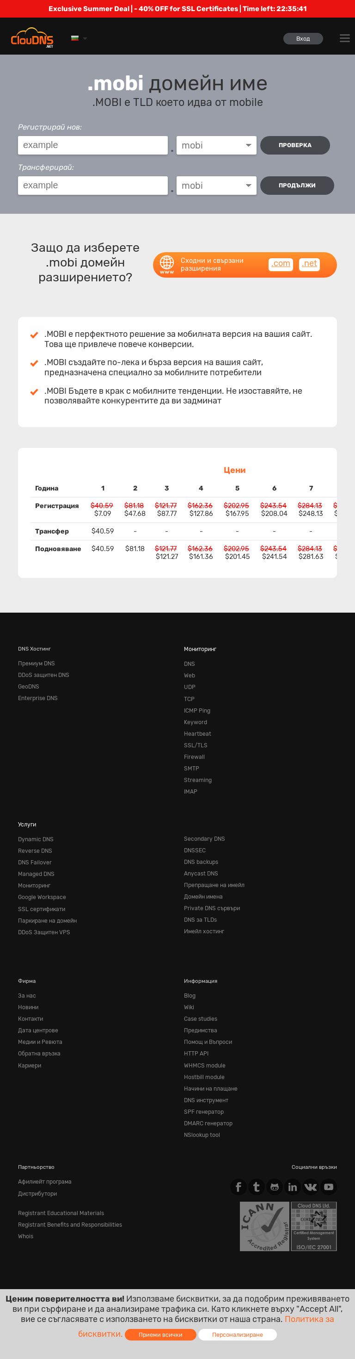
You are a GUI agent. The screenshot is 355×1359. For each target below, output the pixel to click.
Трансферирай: (46, 167)
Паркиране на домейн (46, 907)
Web (189, 674)
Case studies (199, 1003)
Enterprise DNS (36, 696)
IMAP (190, 784)
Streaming (196, 773)
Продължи (298, 185)
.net (309, 263)
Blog (190, 981)
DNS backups (200, 852)
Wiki (189, 992)
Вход (302, 38)
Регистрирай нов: (50, 127)
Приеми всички (161, 1334)
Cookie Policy (152, 1277)
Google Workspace (40, 885)
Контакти (30, 1003)
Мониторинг (200, 648)
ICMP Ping (196, 707)
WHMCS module (203, 1047)
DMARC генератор (207, 1102)
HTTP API (195, 1036)
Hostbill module (203, 1058)
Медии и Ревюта (38, 1025)
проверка (296, 145)
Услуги (26, 816)
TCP (189, 696)
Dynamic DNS (34, 830)
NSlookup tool (201, 1114)
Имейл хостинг (203, 918)
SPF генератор (202, 1091)
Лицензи (95, 1286)
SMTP (191, 762)
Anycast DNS (200, 863)
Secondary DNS (203, 830)
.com (280, 263)
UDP (189, 685)
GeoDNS (28, 685)
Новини (27, 992)
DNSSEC (194, 841)
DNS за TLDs (199, 907)
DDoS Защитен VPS (42, 918)
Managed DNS (35, 863)
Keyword (194, 718)
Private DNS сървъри (210, 897)
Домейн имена (202, 885)
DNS (189, 663)
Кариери (29, 1047)
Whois (25, 1212)
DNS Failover (33, 852)
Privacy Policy (100, 1277)
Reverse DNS (33, 841)
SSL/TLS (194, 740)
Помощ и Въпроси (207, 1025)
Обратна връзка (38, 1036)
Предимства (199, 1014)
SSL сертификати (40, 897)
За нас (26, 981)
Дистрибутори (36, 1171)
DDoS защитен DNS (42, 674)
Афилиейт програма (44, 1160)
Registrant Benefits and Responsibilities (67, 1201)
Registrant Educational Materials (57, 1190)
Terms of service (43, 1277)
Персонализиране (237, 1334)
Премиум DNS (35, 663)
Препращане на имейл (212, 874)
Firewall (193, 751)
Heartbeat (196, 729)
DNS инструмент (205, 1080)
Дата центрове (36, 1014)
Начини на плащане (209, 1070)
